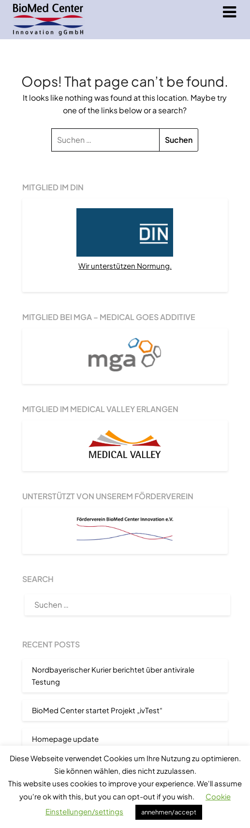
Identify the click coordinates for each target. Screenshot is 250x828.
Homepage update (65, 738)
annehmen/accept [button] (168, 812)
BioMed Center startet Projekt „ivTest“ (97, 710)
